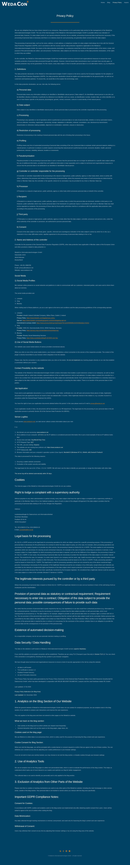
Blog (108, 2)
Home (103, 2)
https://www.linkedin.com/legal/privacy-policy (41, 318)
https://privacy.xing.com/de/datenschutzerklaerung (42, 330)
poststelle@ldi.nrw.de (26, 530)
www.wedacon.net (29, 421)
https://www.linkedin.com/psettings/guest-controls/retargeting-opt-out (44, 320)
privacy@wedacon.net (98, 403)
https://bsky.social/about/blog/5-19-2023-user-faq (42, 338)
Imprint (126, 2)
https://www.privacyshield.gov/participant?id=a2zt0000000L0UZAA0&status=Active (62, 323)
